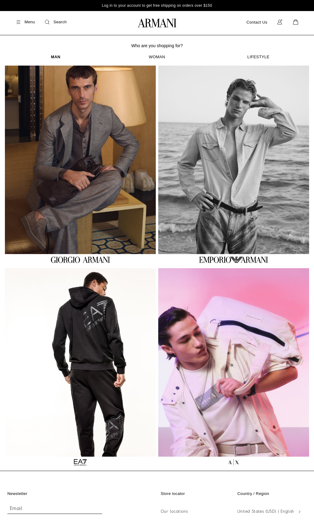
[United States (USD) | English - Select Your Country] (270, 512)
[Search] (55, 22)
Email (16, 508)
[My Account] (279, 22)
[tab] (55, 57)
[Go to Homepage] (157, 23)
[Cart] (295, 22)
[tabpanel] (157, 266)
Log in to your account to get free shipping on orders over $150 (157, 5)
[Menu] (25, 22)
